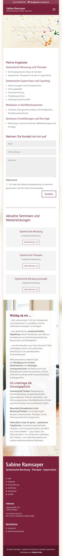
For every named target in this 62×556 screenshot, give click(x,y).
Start (9, 478)
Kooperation (12, 491)
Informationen (30, 242)
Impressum (12, 528)
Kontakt (10, 494)
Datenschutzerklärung (16, 531)
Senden (49, 194)
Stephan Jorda (37, 552)
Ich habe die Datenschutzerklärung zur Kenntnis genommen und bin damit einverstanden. (29, 186)
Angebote (11, 482)
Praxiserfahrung (13, 485)
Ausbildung (12, 488)
